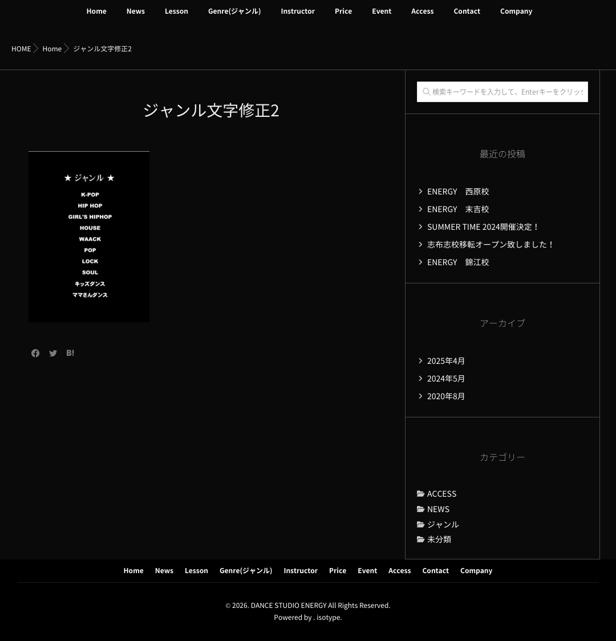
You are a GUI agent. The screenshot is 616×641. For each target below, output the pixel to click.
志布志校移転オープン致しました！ (491, 245)
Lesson (176, 18)
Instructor (298, 18)
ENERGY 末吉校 (458, 209)
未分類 (439, 539)
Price (343, 18)
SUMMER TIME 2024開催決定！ (483, 227)
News (136, 18)
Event (381, 18)
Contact (466, 18)
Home (97, 18)
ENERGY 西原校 (458, 192)
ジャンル (443, 525)
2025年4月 (446, 361)
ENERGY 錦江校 (458, 262)
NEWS (438, 509)
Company (516, 18)
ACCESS (441, 494)
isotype (328, 617)
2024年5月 (446, 379)
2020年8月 (446, 396)
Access (422, 18)
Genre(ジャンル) (234, 18)
